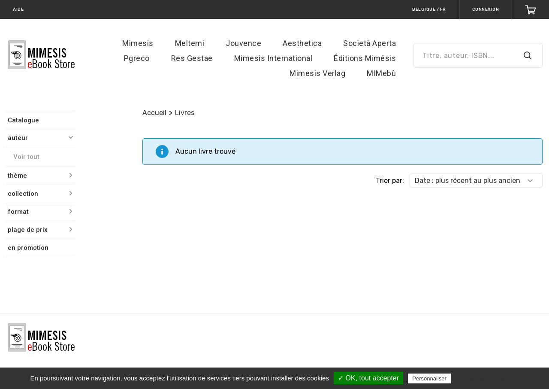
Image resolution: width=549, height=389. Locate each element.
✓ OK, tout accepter (368, 378)
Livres (184, 113)
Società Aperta (369, 43)
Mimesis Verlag (317, 73)
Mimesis (138, 43)
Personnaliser (429, 378)
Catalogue (23, 120)
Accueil (154, 113)
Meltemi (190, 43)
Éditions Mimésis (365, 58)
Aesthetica (302, 43)
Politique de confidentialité (490, 378)
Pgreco (137, 58)
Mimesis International (273, 58)
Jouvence (243, 43)
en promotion (28, 248)
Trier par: (390, 180)
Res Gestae (192, 58)
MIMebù (381, 73)
